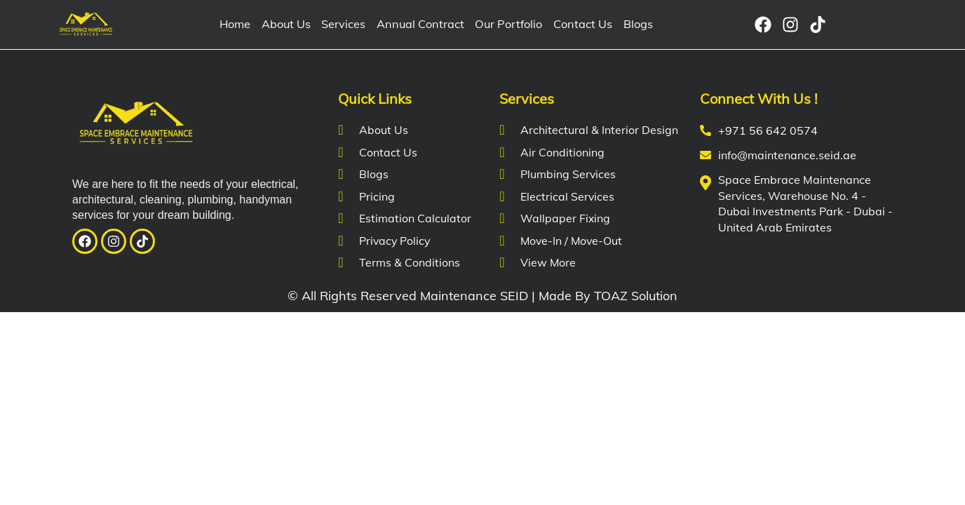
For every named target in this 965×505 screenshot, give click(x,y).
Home (237, 25)
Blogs (634, 25)
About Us (288, 25)
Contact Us (580, 25)
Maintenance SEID (474, 296)
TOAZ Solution (635, 296)
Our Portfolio (507, 25)
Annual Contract (421, 25)
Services (345, 25)
